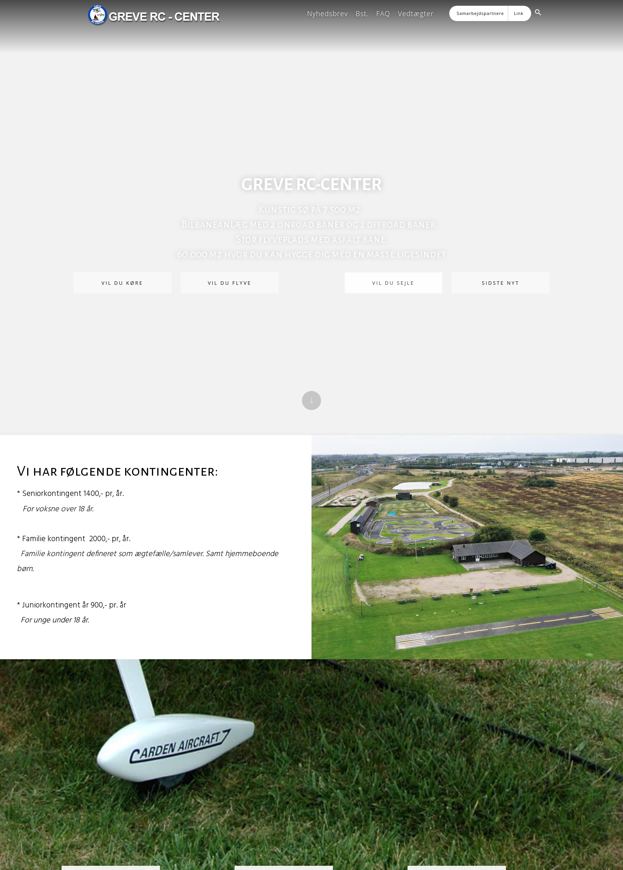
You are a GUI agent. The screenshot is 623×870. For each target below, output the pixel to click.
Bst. (362, 13)
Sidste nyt (498, 282)
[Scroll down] (311, 400)
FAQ (383, 13)
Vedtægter (416, 13)
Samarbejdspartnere (480, 13)
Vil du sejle (392, 282)
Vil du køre (124, 282)
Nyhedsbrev (327, 13)
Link (519, 13)
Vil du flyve (231, 282)
